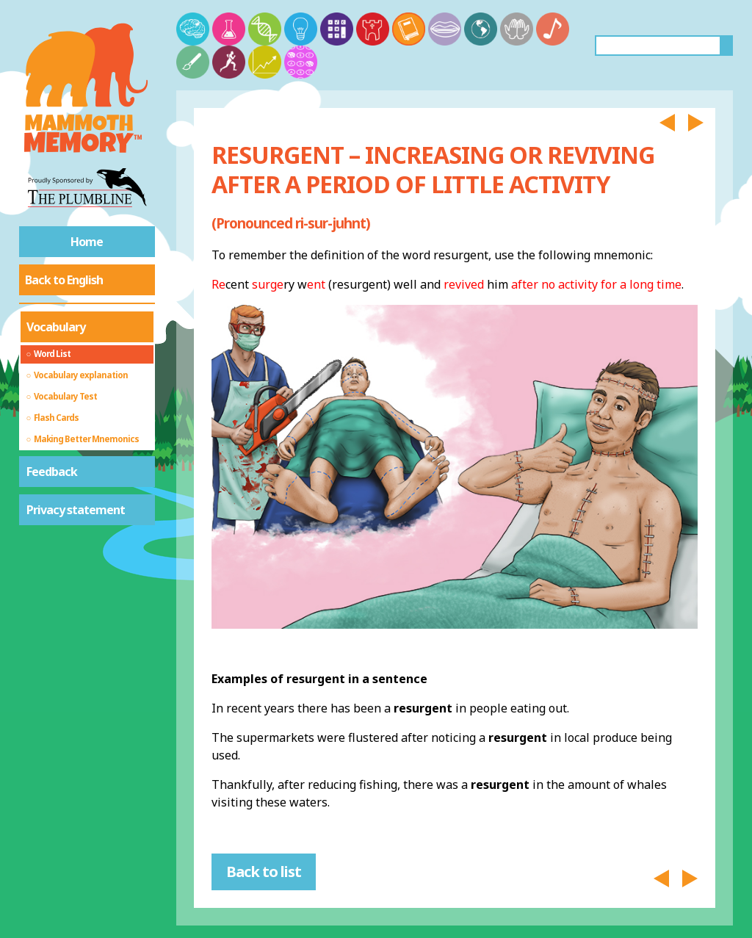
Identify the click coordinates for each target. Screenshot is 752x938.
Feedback (51, 471)
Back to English (64, 280)
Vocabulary (55, 327)
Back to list (263, 871)
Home (86, 242)
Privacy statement (75, 510)
